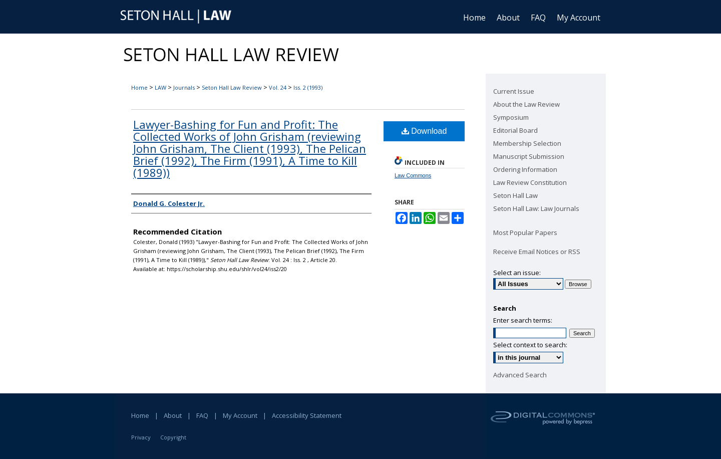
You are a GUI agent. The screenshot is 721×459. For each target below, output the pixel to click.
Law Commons (413, 175)
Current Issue (513, 91)
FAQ (202, 415)
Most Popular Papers (525, 232)
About (173, 415)
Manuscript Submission (528, 156)
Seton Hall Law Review (232, 87)
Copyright (173, 437)
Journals (184, 87)
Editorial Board (515, 130)
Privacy (141, 437)
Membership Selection (527, 143)
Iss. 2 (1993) (307, 87)
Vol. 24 (277, 87)
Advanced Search (520, 374)
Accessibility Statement (306, 415)
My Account (240, 415)
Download (424, 131)
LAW (160, 87)
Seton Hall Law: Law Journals (536, 208)
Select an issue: (517, 272)
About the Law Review (526, 104)
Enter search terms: (522, 320)
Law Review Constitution (530, 182)
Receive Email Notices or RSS (536, 251)
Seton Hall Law (515, 195)
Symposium (511, 117)
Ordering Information (525, 169)
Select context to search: (530, 344)
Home (139, 87)
